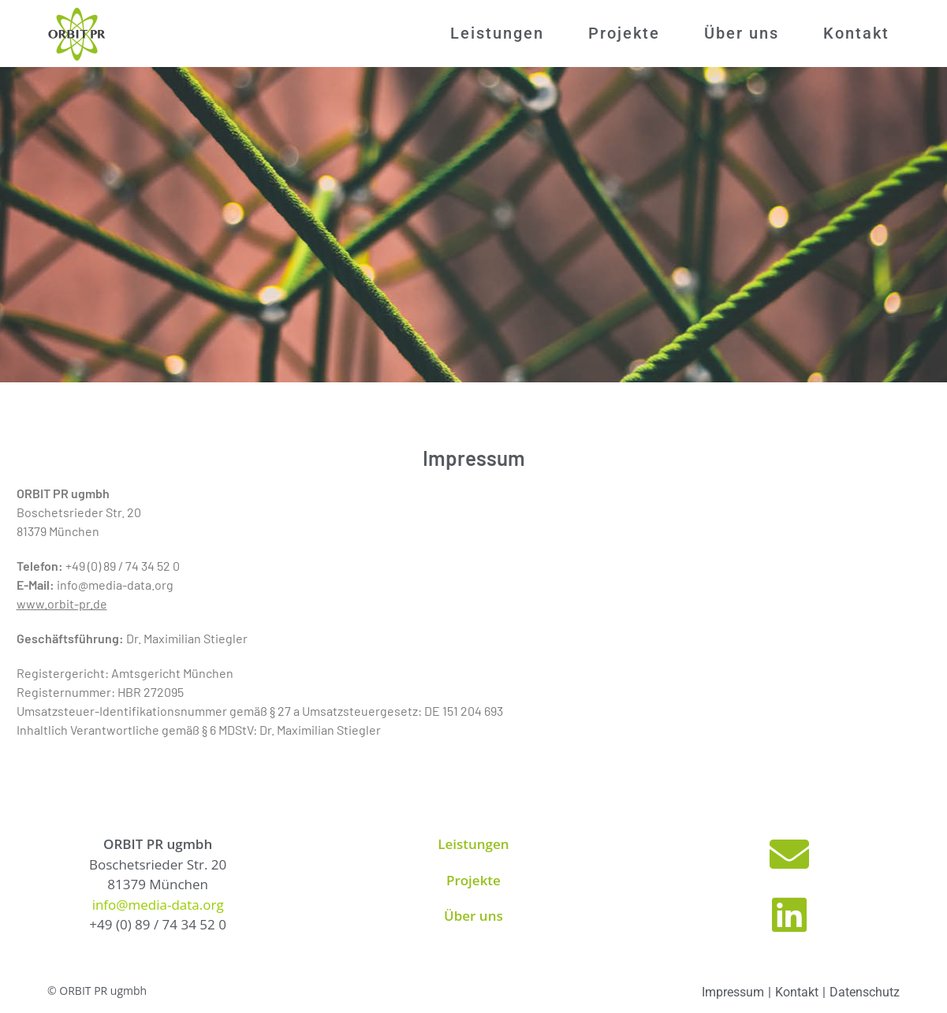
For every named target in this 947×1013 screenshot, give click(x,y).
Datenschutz (865, 992)
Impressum (733, 992)
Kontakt (796, 992)
